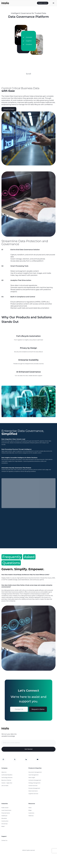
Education (4, 818)
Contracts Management (34, 780)
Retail (2, 826)
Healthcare (4, 815)
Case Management (33, 775)
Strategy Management (34, 783)
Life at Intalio (4, 785)
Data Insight (31, 777)
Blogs (29, 810)
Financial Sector (5, 813)
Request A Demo (42, 3)
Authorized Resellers (6, 775)
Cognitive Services (33, 793)
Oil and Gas (4, 823)
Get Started (28, 749)
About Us (3, 772)
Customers (31, 813)
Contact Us (19, 709)
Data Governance (33, 791)
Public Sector (4, 807)
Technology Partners (6, 777)
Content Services (32, 785)
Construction (4, 821)
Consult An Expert (8, 109)
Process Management (34, 788)
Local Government (6, 810)
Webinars (31, 815)
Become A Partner (6, 780)
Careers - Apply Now (6, 783)
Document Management (35, 772)
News (29, 807)
